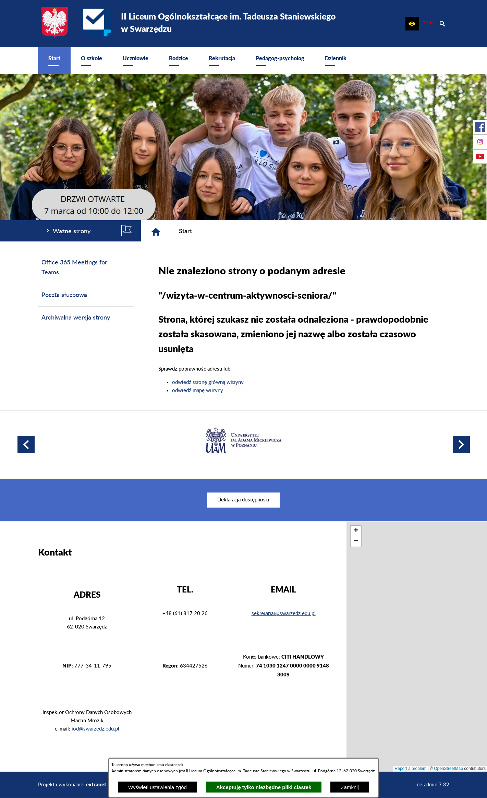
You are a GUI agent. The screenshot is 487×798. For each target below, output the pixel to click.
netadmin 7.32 (433, 784)
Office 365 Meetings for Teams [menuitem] (74, 268)
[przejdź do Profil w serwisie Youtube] (480, 156)
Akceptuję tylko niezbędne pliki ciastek (264, 787)
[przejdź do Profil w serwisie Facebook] (480, 127)
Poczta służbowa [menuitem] (64, 295)
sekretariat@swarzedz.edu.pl (284, 613)
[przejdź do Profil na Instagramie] (480, 142)
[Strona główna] (155, 232)
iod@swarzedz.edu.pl (95, 729)
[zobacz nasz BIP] (427, 23)
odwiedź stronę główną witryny (208, 382)
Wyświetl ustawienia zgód (157, 787)
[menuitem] (54, 60)
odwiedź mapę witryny (197, 390)
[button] (412, 23)
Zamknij (350, 787)
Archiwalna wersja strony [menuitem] (75, 318)
